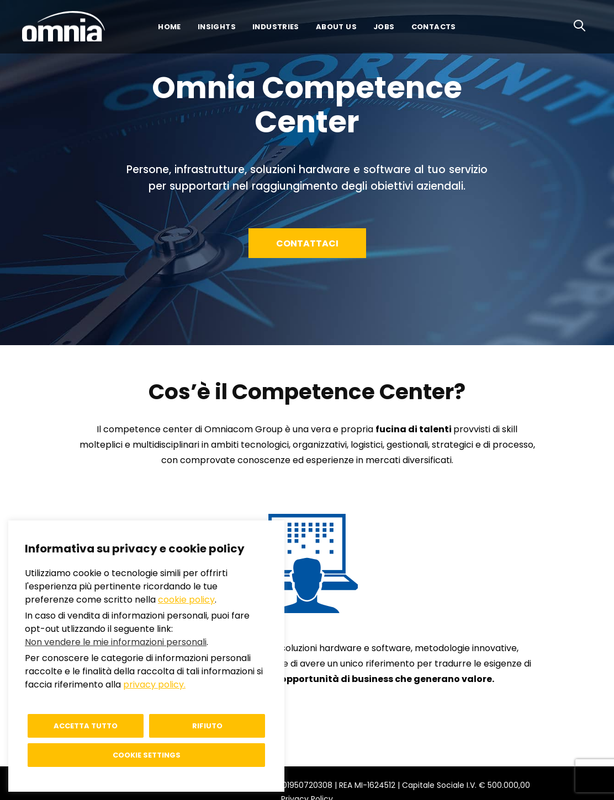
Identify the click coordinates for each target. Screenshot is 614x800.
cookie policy (186, 599)
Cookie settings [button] (147, 755)
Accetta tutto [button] (86, 726)
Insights (217, 26)
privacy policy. (154, 684)
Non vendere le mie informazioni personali (116, 642)
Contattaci (309, 243)
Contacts (433, 26)
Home (169, 26)
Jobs (384, 26)
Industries (275, 26)
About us (336, 26)
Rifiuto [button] (207, 726)
